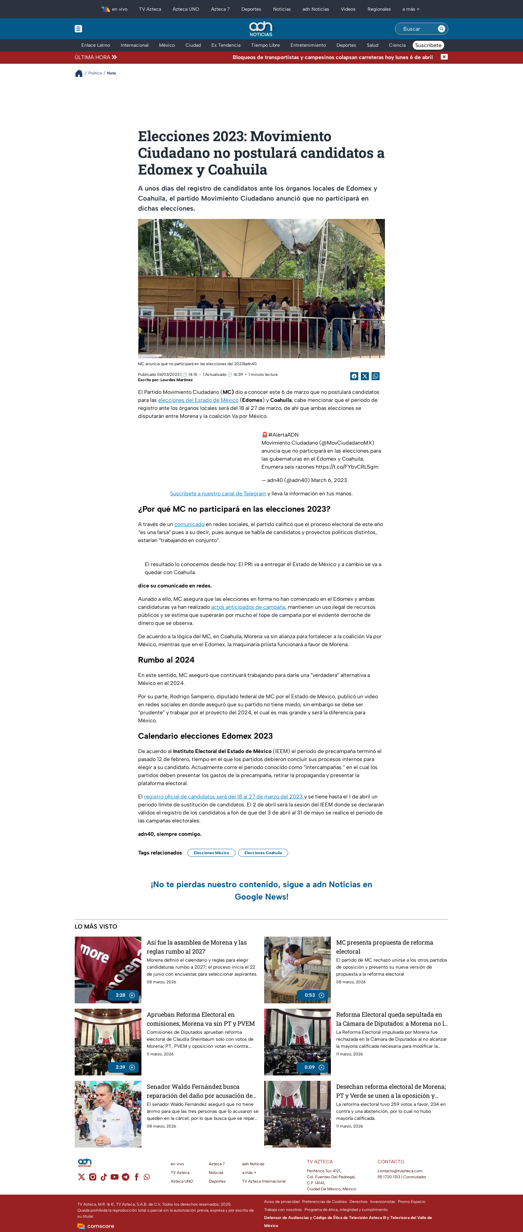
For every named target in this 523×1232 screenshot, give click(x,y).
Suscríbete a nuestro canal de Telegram (218, 493)
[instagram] (92, 1179)
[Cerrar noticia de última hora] (444, 57)
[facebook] (136, 1179)
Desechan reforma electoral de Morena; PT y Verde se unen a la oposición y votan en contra (391, 1090)
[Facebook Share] (354, 376)
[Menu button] (101, 28)
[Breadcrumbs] (81, 73)
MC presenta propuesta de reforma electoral (384, 946)
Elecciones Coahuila (263, 852)
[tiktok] (103, 1179)
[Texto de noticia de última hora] (279, 57)
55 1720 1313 (389, 1177)
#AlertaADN (283, 435)
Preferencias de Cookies (324, 1201)
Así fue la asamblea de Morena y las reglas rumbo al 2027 (197, 946)
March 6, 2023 (329, 480)
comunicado (189, 524)
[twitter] (81, 1179)
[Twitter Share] (365, 376)
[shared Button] (376, 376)
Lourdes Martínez (176, 380)
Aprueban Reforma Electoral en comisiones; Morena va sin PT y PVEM (201, 1018)
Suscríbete (428, 45)
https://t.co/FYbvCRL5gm (347, 467)
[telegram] (125, 1179)
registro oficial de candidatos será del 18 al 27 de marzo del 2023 (224, 796)
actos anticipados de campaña (248, 607)
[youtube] (114, 1179)
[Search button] (441, 28)
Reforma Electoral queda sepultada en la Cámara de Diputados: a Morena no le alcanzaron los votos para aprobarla (391, 1018)
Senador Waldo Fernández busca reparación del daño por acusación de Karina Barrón (199, 1090)
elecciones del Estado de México (198, 400)
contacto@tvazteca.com (400, 1171)
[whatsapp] (146, 1178)
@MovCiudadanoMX (347, 443)
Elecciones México (211, 852)
